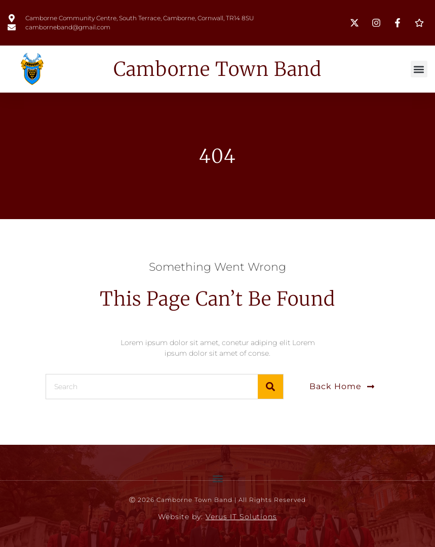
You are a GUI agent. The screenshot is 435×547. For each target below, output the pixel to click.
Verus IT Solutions (241, 516)
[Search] (270, 386)
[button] (419, 69)
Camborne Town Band (217, 69)
